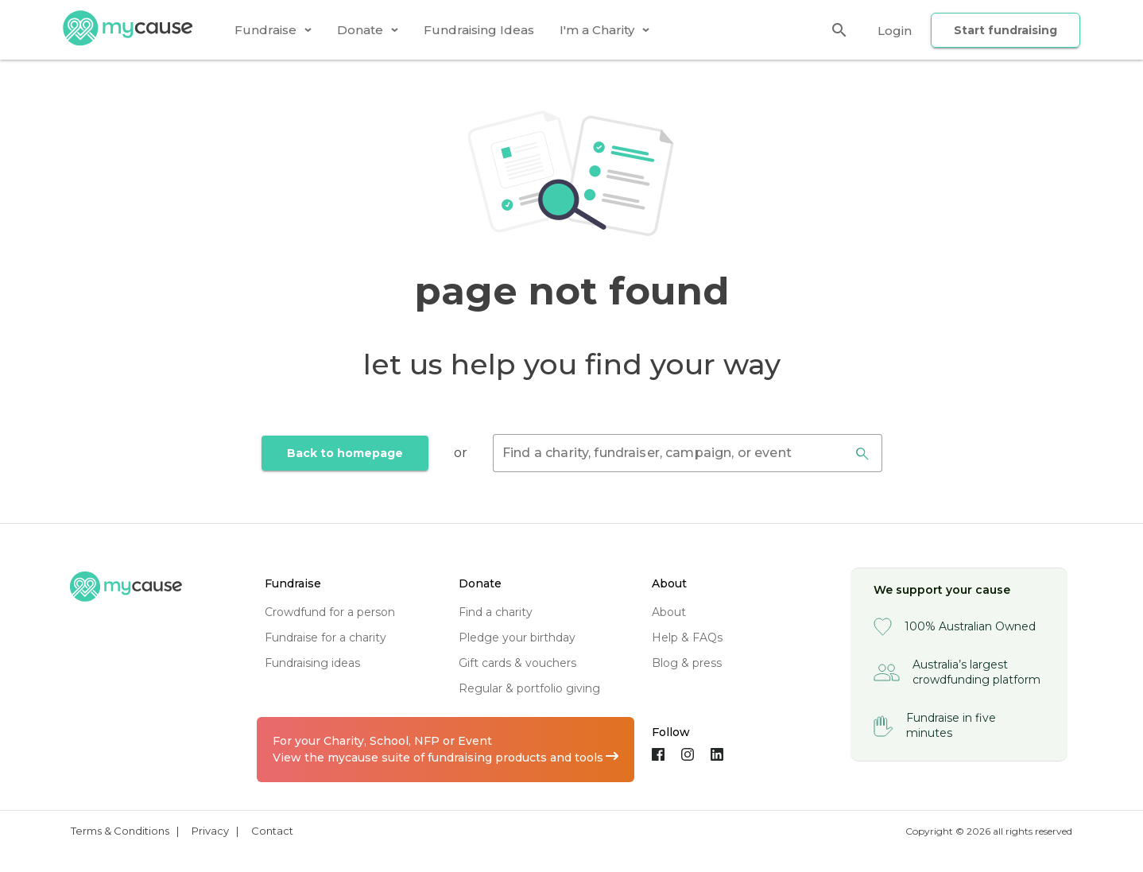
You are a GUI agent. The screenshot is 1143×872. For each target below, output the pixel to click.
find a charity (496, 612)
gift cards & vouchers (517, 663)
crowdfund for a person (330, 612)
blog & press (687, 663)
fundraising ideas (312, 663)
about (669, 612)
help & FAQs (687, 637)
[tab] (273, 30)
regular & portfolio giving (529, 688)
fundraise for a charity (325, 637)
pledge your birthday (517, 637)
